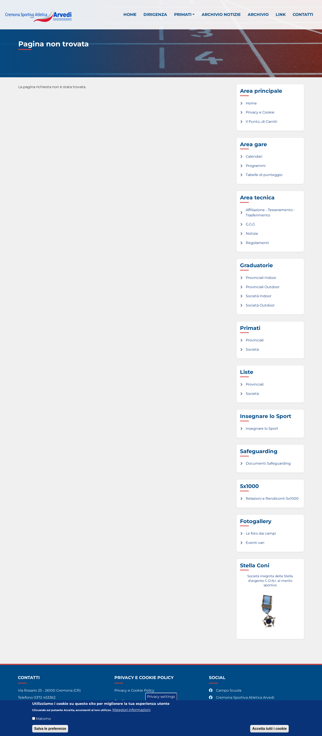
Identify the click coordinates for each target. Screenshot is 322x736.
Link (281, 14)
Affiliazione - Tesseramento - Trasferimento (270, 212)
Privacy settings (161, 699)
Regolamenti (257, 243)
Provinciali (255, 340)
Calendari (254, 156)
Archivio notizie (221, 14)
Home (129, 14)
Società (252, 349)
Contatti (303, 14)
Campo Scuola (225, 690)
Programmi (256, 166)
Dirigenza (155, 14)
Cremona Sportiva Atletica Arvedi (242, 697)
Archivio (258, 14)
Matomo (43, 721)
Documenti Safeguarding (268, 463)
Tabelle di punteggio (264, 175)
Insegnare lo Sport (262, 428)
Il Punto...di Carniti (261, 121)
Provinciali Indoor (261, 278)
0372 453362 (45, 697)
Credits (120, 701)
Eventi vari (255, 543)
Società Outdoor (260, 305)
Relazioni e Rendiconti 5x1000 (272, 498)
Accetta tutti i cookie (269, 731)
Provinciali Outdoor (262, 287)
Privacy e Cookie (260, 112)
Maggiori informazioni (131, 712)
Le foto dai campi (261, 533)
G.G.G (250, 224)
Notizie (252, 233)
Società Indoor (258, 296)
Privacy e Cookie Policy (134, 690)
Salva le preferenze (50, 731)
